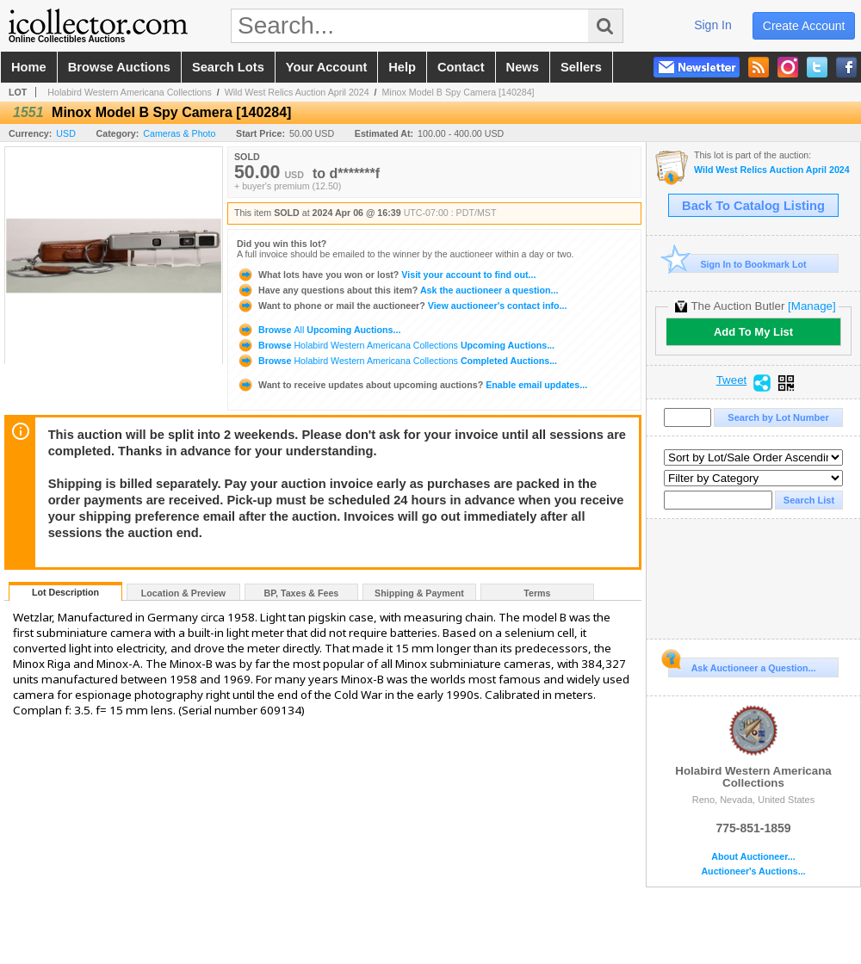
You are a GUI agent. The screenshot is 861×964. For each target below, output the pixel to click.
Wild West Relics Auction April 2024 (297, 92)
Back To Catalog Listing (753, 206)
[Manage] (811, 306)
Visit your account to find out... (386, 274)
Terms (536, 593)
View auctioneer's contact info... (402, 305)
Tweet (731, 380)
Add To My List (753, 331)
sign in (713, 25)
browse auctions (119, 67)
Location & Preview (183, 593)
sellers (581, 67)
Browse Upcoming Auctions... (318, 329)
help (402, 67)
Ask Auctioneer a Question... (741, 665)
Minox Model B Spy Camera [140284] (457, 92)
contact (461, 67)
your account (326, 67)
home (28, 67)
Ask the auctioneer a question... (397, 290)
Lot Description (65, 592)
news (522, 67)
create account (804, 26)
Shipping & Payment (419, 593)
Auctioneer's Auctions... (753, 871)
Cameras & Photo (179, 133)
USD (66, 133)
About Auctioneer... (753, 857)
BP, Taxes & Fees (301, 593)
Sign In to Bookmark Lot (737, 264)
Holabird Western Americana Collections (129, 92)
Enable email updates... (412, 385)
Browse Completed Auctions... (397, 360)
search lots (228, 67)
